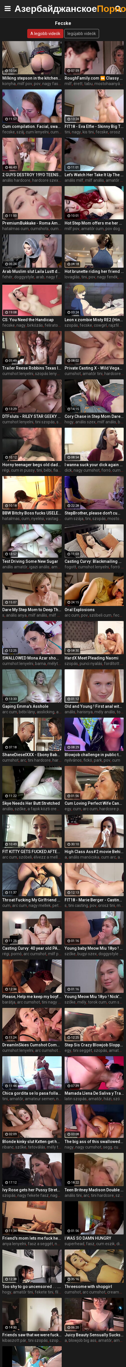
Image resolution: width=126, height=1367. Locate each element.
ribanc (8, 1147)
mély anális (104, 712)
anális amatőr (15, 567)
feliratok (52, 325)
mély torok (56, 1147)
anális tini (73, 1195)
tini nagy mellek (56, 1002)
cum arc (108, 857)
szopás (71, 325)
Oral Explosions (80, 609)
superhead (74, 1243)
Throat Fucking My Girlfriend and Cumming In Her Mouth (32, 900)
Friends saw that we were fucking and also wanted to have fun (32, 1335)
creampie (116, 1292)
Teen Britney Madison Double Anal (94, 1190)
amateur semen (39, 1098)
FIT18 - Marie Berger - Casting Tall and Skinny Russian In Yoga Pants (94, 900)
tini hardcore (39, 760)
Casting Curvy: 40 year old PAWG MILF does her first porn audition (32, 948)
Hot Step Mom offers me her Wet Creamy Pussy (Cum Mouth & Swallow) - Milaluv (94, 223)
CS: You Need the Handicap (28, 319)
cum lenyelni (37, 132)
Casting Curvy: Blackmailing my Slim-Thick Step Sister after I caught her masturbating (94, 561)
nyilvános (73, 760)
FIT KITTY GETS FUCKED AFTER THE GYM (32, 851)
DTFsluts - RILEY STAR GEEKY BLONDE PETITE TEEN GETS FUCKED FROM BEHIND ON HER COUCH (32, 416)
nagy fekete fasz (33, 1195)
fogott (70, 567)
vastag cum (56, 518)
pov (37, 83)
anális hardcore (16, 180)
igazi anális (39, 567)
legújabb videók (81, 33)
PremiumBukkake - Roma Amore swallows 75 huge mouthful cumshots (32, 223)
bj (119, 422)
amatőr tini (93, 373)
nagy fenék (107, 277)
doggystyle (24, 277)
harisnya (85, 712)
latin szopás (76, 1098)
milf (68, 83)
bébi (48, 470)
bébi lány (27, 712)
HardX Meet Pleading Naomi (91, 658)
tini (67, 132)
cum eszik (105, 1243)
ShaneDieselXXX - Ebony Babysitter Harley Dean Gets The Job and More (32, 754)
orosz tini (106, 905)
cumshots (39, 228)
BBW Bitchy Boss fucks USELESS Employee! (32, 513)
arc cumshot (34, 953)
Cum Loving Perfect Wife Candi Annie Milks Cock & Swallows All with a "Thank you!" (94, 803)
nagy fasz (51, 83)
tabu (88, 83)
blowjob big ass (82, 1340)
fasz (90, 1243)
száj (20, 132)
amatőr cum (92, 228)
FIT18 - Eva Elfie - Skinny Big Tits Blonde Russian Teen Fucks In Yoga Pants (94, 126)
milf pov (24, 83)
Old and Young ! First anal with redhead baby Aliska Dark (94, 706)
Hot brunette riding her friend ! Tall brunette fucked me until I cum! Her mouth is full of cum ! (94, 271)
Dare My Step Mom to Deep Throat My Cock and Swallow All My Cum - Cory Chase (32, 609)
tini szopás (45, 422)
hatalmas (11, 518)
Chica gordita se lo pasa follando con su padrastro (32, 1093)
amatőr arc (61, 567)
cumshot (58, 132)
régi (5, 470)
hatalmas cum (15, 228)
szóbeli (25, 857)
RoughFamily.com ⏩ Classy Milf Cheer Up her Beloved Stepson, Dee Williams (94, 78)
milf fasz (57, 615)
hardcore (112, 373)
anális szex (85, 422)
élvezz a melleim (49, 857)
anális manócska (84, 857)
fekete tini (44, 1292)
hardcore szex (45, 180)
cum (25, 518)
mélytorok (57, 663)
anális (70, 712)
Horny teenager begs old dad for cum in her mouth (32, 464)
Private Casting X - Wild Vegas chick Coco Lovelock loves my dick (94, 368)
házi (108, 1098)
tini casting (78, 905)
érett (78, 83)
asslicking (45, 712)
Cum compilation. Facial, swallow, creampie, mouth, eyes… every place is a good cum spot (32, 126)
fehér (7, 277)
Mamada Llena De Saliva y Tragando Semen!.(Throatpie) (94, 1093)
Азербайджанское (28, 8)
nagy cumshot (87, 470)
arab (40, 277)
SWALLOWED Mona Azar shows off (32, 658)
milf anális (94, 180)
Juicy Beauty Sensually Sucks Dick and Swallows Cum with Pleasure (94, 1335)
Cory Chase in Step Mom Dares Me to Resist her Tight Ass (94, 416)
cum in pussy (23, 470)
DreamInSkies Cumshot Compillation (32, 1045)
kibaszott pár (14, 1340)
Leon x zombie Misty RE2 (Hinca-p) (94, 319)
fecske (8, 132)
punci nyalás (91, 663)
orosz (115, 132)
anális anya (16, 615)
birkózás (35, 325)
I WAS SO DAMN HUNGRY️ (88, 1238)
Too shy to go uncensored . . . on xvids (32, 1286)
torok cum (97, 1002)
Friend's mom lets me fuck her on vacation (32, 1238)
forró (106, 470)
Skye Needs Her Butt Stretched (31, 803)
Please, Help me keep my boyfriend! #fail (32, 996)
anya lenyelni (14, 1243)
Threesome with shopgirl (88, 1286)
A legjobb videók (45, 33)
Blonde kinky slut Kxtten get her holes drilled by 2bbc (32, 1141)
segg (107, 1147)
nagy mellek (40, 905)
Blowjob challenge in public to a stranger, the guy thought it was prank (94, 754)
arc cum (72, 615)
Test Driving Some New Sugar (30, 561)
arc (23, 760)
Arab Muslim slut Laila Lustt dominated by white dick (32, 271)
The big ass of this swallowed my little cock (94, 1141)
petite (57, 905)
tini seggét (82, 1050)
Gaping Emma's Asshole (25, 706)
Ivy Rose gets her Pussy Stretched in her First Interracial (32, 1190)
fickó (87, 760)
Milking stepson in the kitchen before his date (32, 78)
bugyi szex (87, 953)
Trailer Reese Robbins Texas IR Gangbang (32, 368)
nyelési (37, 518)
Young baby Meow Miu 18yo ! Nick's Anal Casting (94, 948)
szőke (20, 808)
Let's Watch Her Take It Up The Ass (94, 174)
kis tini (88, 132)
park (98, 760)
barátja (8, 1002)
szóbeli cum (101, 615)
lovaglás (72, 277)
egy (68, 808)
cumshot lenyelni (17, 373)
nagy (76, 132)
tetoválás (36, 1147)
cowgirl (100, 325)
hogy (69, 422)
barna (40, 663)
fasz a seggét (40, 1243)
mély (81, 1002)
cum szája (59, 228)
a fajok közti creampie (48, 808)
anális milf (74, 180)
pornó (16, 953)
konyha (9, 83)
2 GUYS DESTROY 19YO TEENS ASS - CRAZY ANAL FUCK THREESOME (32, 174)
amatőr (16, 1098)
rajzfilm (116, 325)
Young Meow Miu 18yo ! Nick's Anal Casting (94, 996)
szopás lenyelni (49, 373)
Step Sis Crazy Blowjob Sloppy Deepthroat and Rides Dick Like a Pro (94, 1045)
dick (68, 470)
